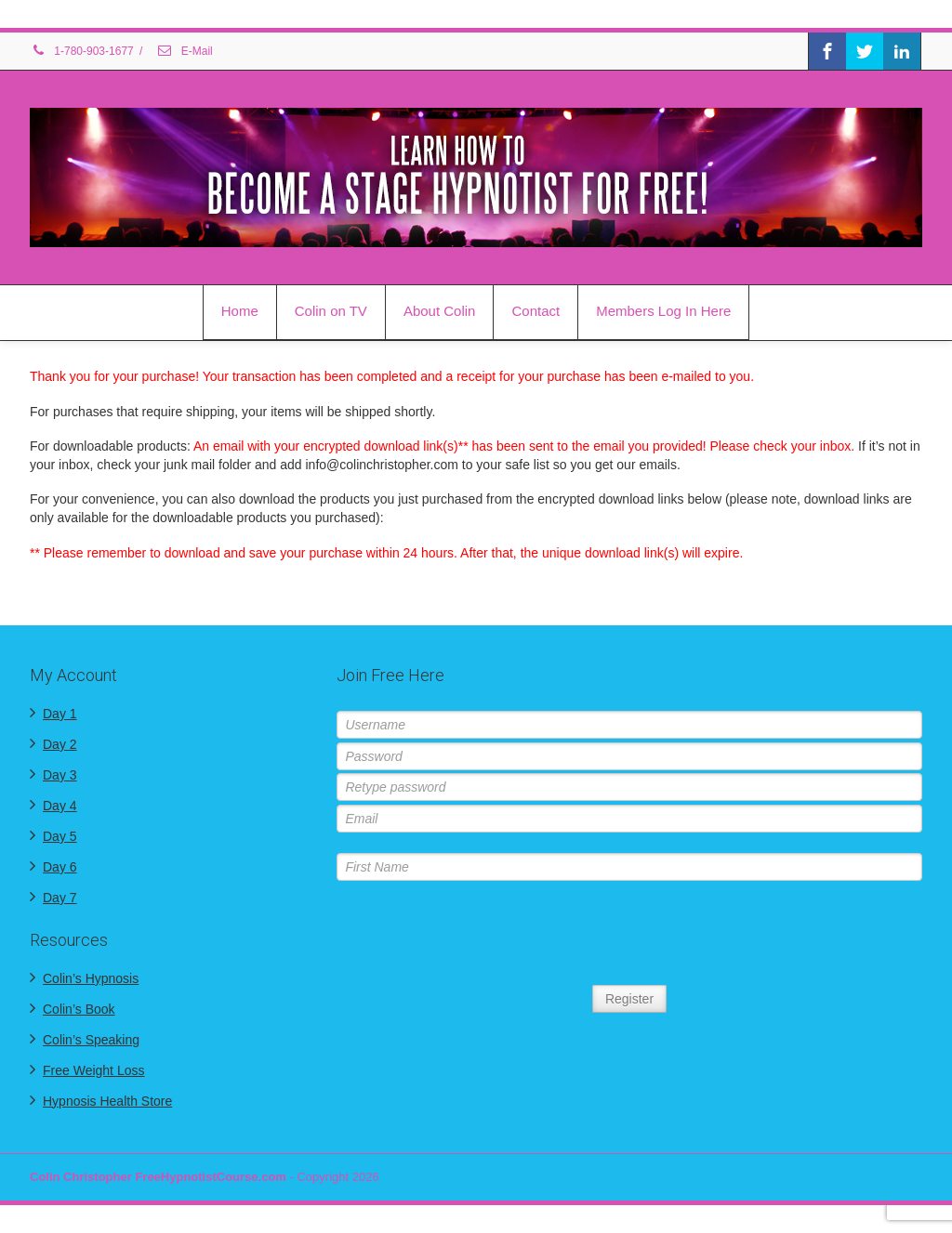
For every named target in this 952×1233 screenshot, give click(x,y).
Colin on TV (331, 311)
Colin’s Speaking (91, 1039)
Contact (535, 311)
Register (629, 998)
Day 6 (60, 866)
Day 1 (60, 713)
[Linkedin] (901, 51)
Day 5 (60, 836)
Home (239, 311)
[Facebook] (827, 51)
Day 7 (60, 897)
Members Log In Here (663, 311)
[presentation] (629, 935)
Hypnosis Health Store (107, 1101)
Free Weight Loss (93, 1070)
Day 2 (60, 744)
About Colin (439, 311)
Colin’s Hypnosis (91, 978)
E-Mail (184, 51)
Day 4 (60, 805)
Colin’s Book (79, 1009)
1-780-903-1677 (82, 51)
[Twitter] (864, 51)
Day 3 (60, 774)
